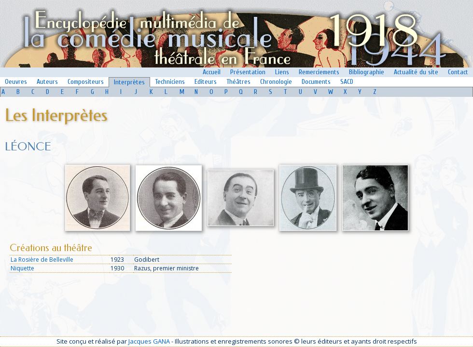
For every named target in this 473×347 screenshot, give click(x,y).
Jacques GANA (149, 341)
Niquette (22, 268)
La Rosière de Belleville (42, 259)
